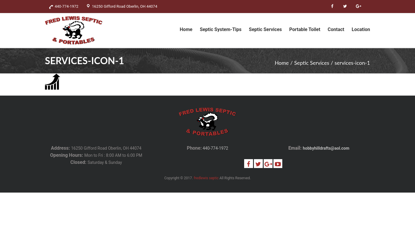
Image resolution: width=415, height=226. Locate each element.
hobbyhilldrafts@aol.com (326, 148)
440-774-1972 (215, 148)
